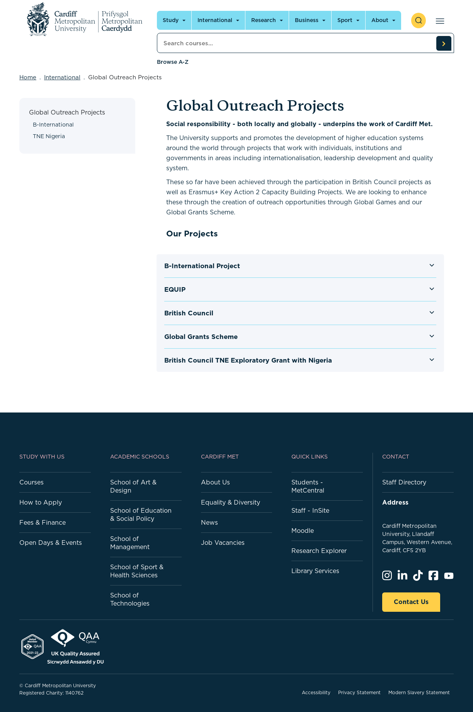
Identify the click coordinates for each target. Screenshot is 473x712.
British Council (188, 313)
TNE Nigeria (49, 136)
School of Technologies (130, 599)
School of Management (130, 542)
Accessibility (316, 692)
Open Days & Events (50, 542)
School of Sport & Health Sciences (136, 571)
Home (27, 77)
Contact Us (411, 601)
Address (395, 502)
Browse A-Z (173, 62)
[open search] (418, 20)
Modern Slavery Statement (419, 692)
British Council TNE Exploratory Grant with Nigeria (248, 360)
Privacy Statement (359, 692)
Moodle (302, 530)
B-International (53, 124)
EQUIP (174, 289)
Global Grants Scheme (201, 336)
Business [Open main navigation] (306, 20)
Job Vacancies (223, 542)
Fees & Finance (42, 522)
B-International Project (202, 265)
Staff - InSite (310, 510)
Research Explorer (319, 550)
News (209, 522)
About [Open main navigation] (379, 20)
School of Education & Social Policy (141, 514)
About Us (215, 482)
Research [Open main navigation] (263, 20)
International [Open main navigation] (214, 20)
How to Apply (40, 502)
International (62, 77)
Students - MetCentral (307, 486)
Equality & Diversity (230, 502)
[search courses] (443, 43)
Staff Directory (404, 482)
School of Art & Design (133, 486)
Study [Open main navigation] (171, 20)
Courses (31, 482)
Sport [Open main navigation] (344, 20)
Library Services (315, 571)
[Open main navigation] (438, 20)
